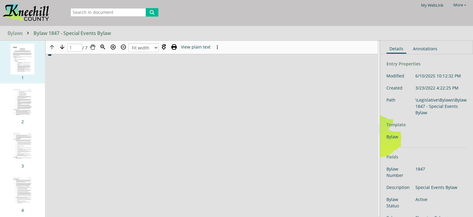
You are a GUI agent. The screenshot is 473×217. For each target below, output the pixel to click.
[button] (22, 62)
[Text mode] (195, 47)
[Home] (31, 13)
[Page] (74, 48)
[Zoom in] (113, 47)
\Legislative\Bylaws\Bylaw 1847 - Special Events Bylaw (441, 106)
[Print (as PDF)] (174, 47)
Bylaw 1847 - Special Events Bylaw (72, 33)
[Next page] (62, 47)
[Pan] (92, 47)
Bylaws (20, 33)
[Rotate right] (164, 47)
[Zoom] (103, 47)
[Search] (152, 12)
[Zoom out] (123, 47)
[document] (426, 129)
